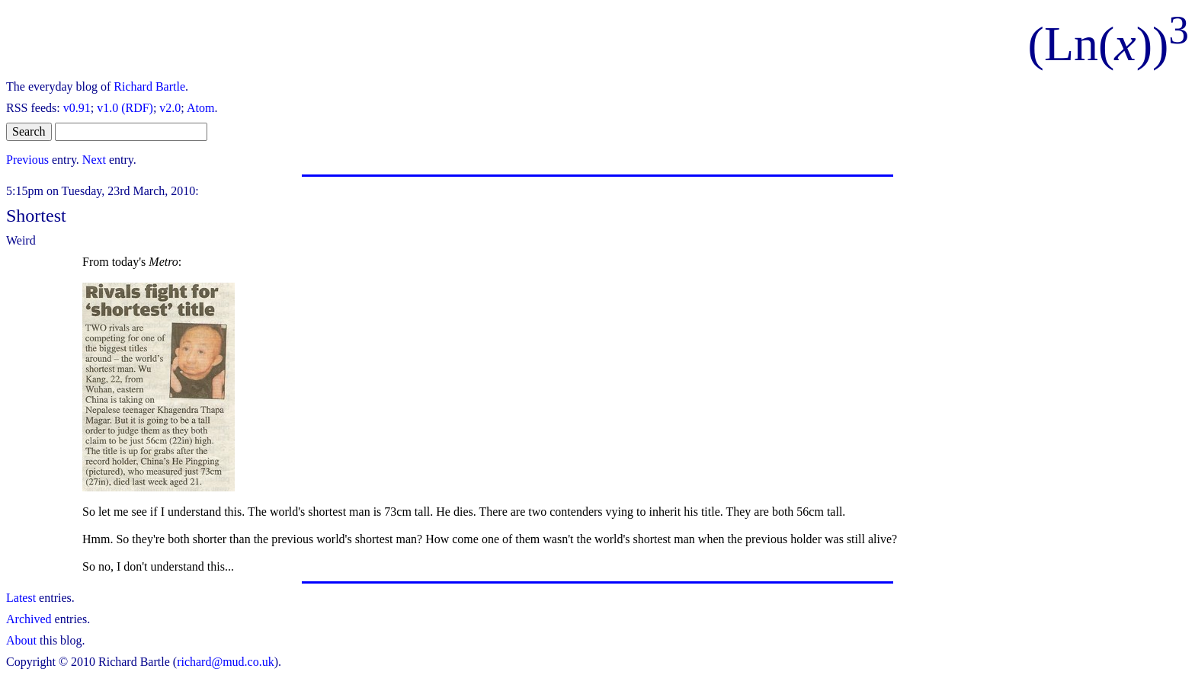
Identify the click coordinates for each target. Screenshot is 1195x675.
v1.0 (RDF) (125, 107)
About (21, 640)
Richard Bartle (149, 86)
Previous (27, 159)
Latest (21, 597)
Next (94, 159)
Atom (200, 107)
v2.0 (170, 107)
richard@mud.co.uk (225, 661)
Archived (29, 619)
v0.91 (77, 107)
